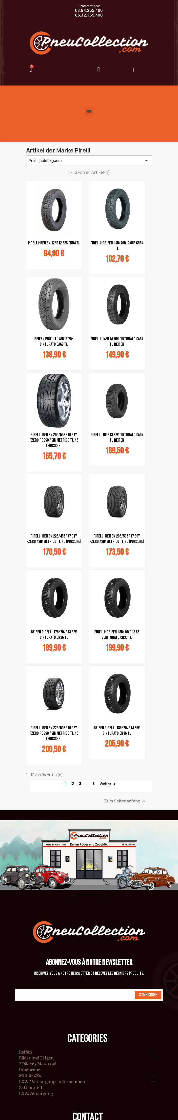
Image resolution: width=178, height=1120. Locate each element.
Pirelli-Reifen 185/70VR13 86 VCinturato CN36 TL (116, 634)
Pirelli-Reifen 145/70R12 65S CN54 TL (116, 245)
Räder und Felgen (36, 1058)
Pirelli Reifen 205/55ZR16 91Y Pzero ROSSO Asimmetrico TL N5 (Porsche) (53, 440)
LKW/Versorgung (36, 1094)
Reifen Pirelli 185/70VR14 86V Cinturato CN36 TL (117, 730)
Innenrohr (29, 1070)
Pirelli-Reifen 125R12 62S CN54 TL (54, 243)
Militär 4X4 (30, 1076)
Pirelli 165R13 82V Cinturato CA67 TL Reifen (117, 437)
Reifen (25, 1052)
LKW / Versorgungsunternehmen (52, 1082)
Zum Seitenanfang (125, 801)
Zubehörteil (30, 1088)
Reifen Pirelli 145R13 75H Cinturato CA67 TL (54, 341)
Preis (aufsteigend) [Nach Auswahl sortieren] (89, 161)
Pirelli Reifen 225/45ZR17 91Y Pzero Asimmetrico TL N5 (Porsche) (53, 539)
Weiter (108, 784)
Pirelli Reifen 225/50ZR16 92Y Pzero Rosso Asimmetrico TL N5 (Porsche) (53, 733)
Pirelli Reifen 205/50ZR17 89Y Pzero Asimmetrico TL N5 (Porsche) (116, 539)
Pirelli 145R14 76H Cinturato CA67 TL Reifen (116, 341)
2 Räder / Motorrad (37, 1064)
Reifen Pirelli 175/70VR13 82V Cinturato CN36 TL (54, 634)
